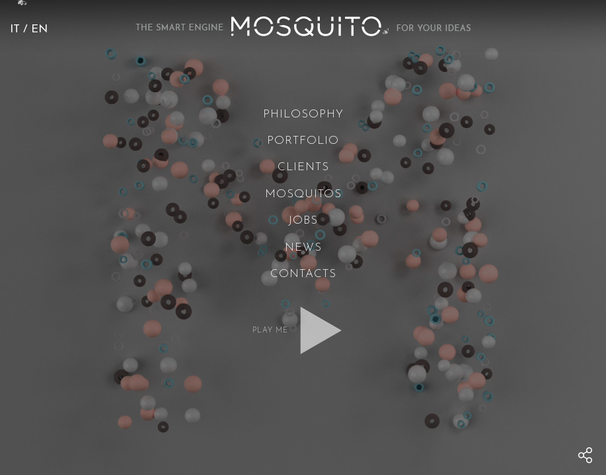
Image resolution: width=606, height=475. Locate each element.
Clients (303, 167)
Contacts (303, 274)
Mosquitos (303, 194)
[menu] (585, 455)
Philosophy (303, 114)
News (303, 247)
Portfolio (303, 140)
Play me (270, 330)
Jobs (303, 220)
